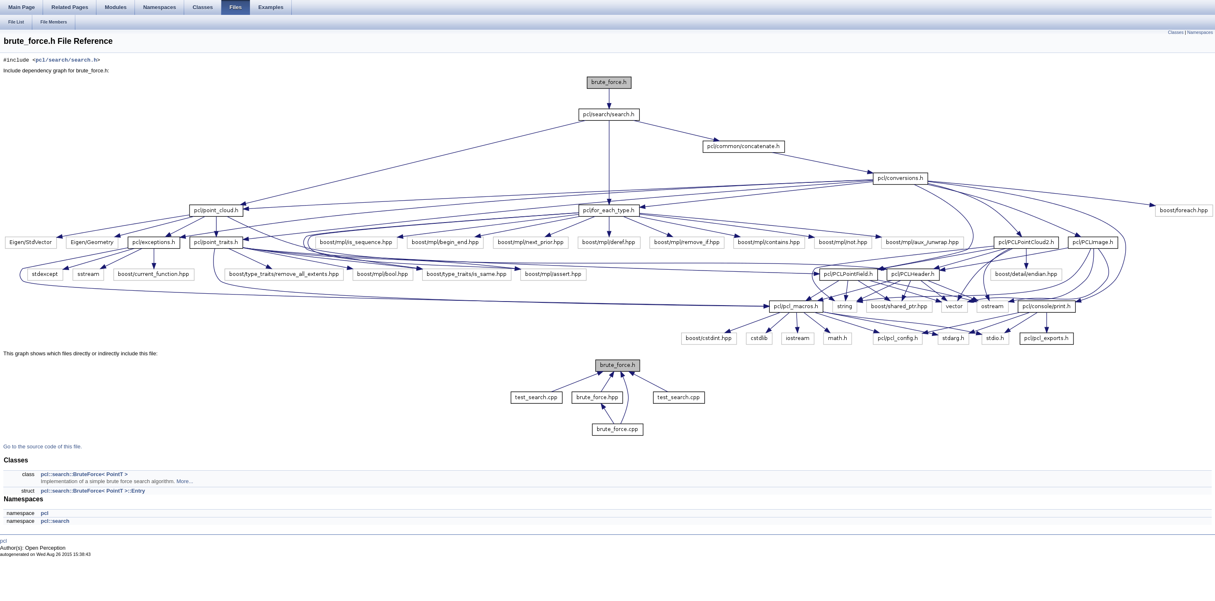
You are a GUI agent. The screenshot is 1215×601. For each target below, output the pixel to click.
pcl (44, 513)
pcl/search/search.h (66, 60)
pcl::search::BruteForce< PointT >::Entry (93, 491)
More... (184, 481)
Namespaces (1200, 32)
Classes (1176, 32)
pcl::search (55, 521)
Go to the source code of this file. (42, 446)
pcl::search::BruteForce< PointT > (84, 474)
